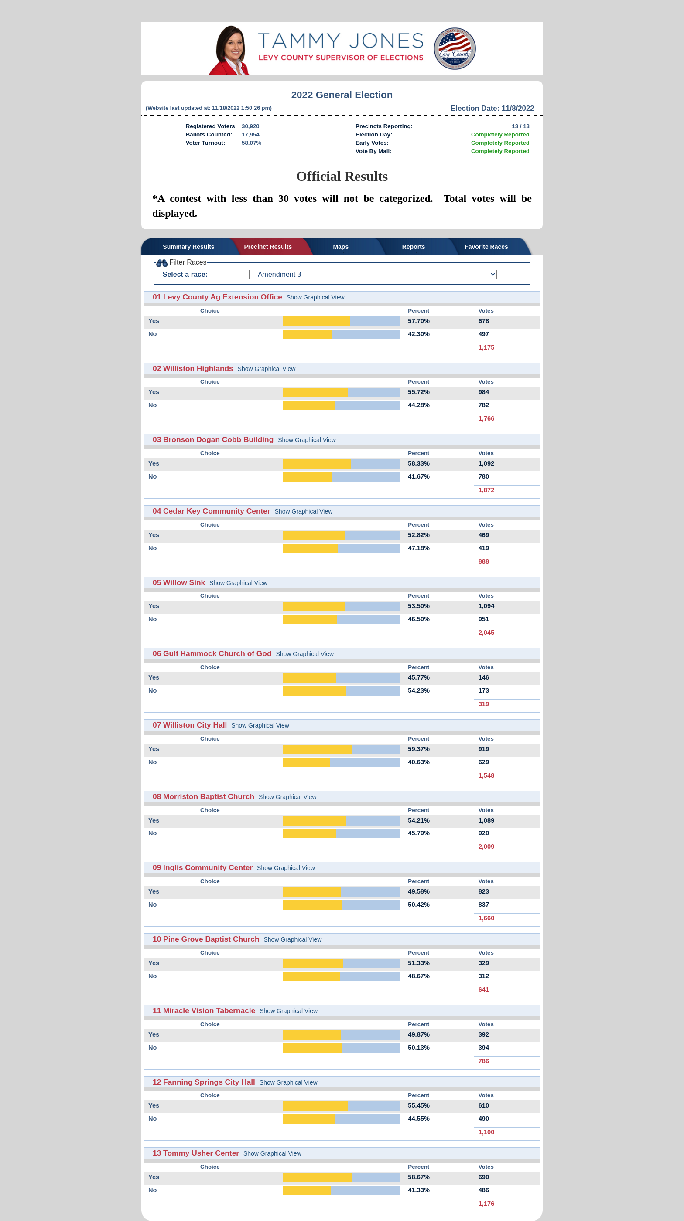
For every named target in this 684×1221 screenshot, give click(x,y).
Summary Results (188, 246)
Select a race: (185, 274)
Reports (413, 246)
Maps (341, 246)
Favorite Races (486, 246)
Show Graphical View (316, 297)
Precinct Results (268, 246)
